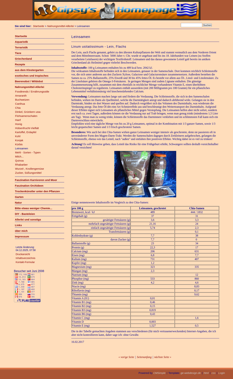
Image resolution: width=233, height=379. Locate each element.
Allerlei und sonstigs (28, 219)
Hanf (18, 119)
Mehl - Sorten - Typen (28, 152)
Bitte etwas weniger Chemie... (33, 208)
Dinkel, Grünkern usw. (28, 111)
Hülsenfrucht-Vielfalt (27, 128)
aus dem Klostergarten (29, 69)
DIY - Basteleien (25, 213)
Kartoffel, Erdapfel (25, 132)
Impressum (22, 236)
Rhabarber (21, 164)
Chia (18, 107)
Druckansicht (23, 254)
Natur (18, 202)
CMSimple (159, 372)
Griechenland (23, 58)
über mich (21, 230)
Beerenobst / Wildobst (29, 81)
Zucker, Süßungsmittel (28, 172)
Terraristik (21, 47)
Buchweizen (22, 99)
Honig (18, 124)
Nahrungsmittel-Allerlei (60, 26)
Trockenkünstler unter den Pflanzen (37, 191)
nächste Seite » (162, 357)
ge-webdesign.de (191, 372)
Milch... (19, 156)
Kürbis (19, 144)
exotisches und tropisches (31, 75)
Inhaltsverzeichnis (25, 258)
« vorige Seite (126, 357)
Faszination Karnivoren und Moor (36, 179)
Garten (19, 196)
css (214, 372)
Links (18, 225)
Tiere (18, 53)
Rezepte (20, 64)
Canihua (20, 103)
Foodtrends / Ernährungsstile (32, 91)
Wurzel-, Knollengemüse (29, 168)
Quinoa (19, 160)
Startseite (38, 26)
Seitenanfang (144, 357)
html (206, 372)
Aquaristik (21, 41)
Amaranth (21, 95)
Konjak (19, 140)
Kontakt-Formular (25, 262)
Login (221, 372)
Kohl (17, 136)
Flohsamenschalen (26, 115)
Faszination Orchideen (29, 185)
